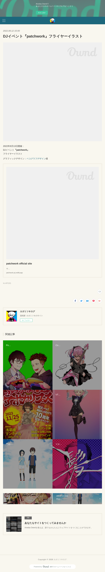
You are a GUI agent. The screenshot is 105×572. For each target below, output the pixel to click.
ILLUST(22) (7, 283)
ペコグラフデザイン (36, 158)
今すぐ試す (42, 13)
